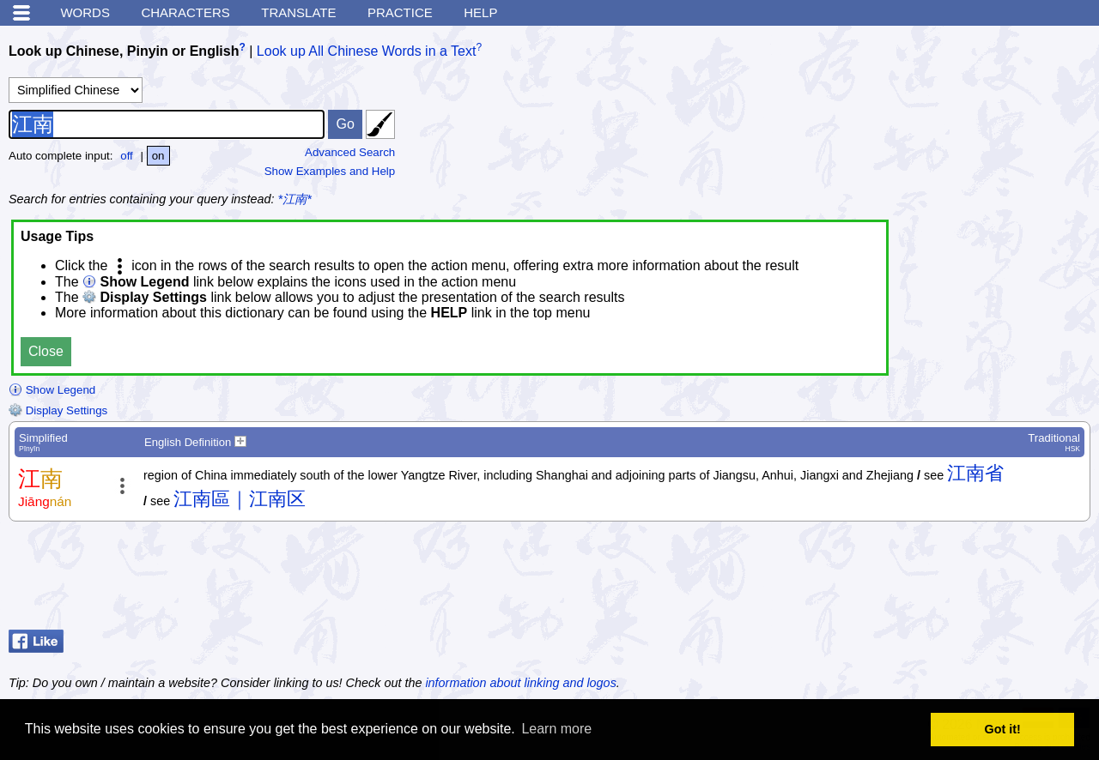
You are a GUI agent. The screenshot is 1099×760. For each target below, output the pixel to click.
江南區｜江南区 (239, 499)
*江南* (295, 199)
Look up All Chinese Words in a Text (367, 51)
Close (46, 351)
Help (480, 12)
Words (85, 12)
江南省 (975, 473)
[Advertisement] (953, 580)
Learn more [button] (556, 728)
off (126, 155)
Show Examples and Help (330, 171)
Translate (298, 12)
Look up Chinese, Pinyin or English (124, 51)
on (158, 155)
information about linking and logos (520, 683)
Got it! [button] (1003, 729)
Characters (185, 12)
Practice (400, 12)
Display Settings (58, 410)
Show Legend (52, 389)
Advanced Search (350, 152)
